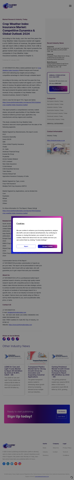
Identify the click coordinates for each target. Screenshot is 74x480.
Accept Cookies (47, 246)
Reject (26, 246)
